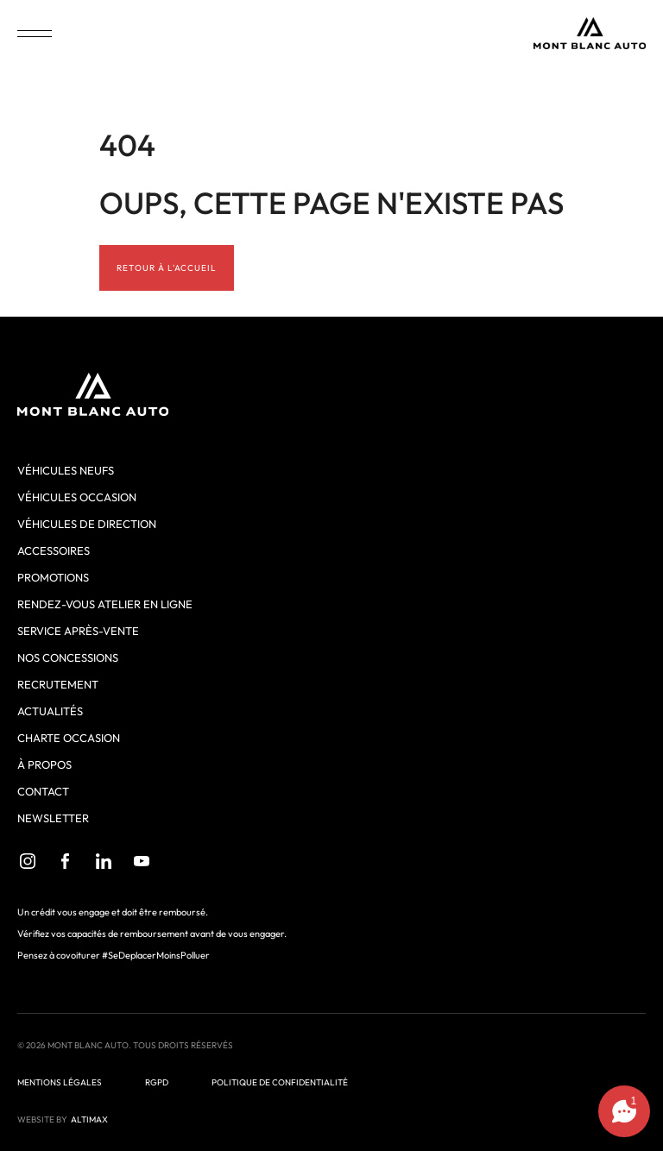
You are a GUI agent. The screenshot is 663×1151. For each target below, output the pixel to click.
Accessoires (53, 550)
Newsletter (53, 818)
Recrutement (57, 684)
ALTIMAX (89, 1119)
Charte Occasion (68, 738)
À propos (44, 764)
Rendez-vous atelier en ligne (105, 604)
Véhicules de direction (86, 524)
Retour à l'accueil (167, 268)
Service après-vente (78, 631)
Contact (43, 791)
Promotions (53, 577)
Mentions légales (59, 1082)
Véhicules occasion (76, 497)
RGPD (156, 1082)
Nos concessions (67, 657)
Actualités (50, 711)
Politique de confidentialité (280, 1082)
